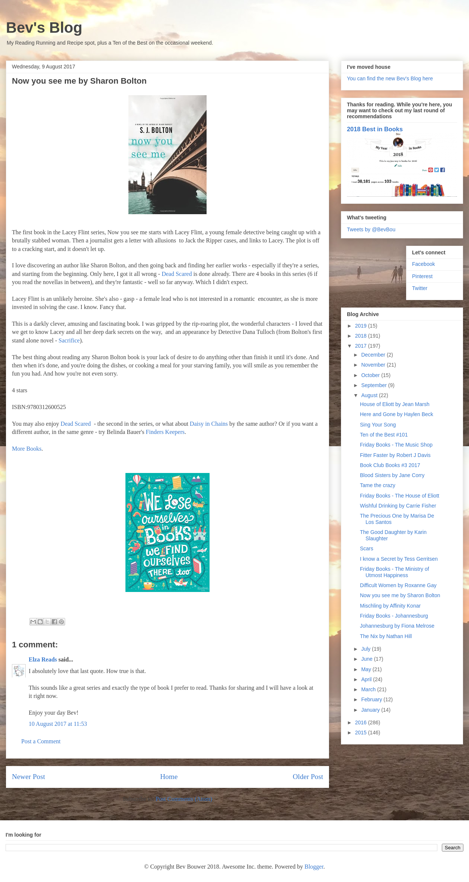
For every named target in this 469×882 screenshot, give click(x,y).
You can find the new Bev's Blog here (390, 78)
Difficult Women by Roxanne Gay (398, 585)
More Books (27, 448)
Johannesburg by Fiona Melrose (397, 626)
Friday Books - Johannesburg (394, 616)
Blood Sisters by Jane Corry (392, 475)
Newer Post (28, 776)
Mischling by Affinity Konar (390, 606)
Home (169, 776)
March (369, 689)
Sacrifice (69, 340)
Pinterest (422, 276)
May (366, 669)
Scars (366, 548)
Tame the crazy (377, 485)
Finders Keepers (165, 432)
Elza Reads (43, 659)
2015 (361, 732)
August (370, 395)
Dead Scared (177, 274)
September (374, 385)
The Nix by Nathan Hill (386, 636)
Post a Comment (41, 741)
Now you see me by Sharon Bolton (400, 595)
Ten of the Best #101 (384, 435)
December (373, 355)
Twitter (419, 288)
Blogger (313, 866)
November (373, 365)
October (371, 375)
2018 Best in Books (375, 129)
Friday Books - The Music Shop (396, 445)
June (367, 659)
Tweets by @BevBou (371, 229)
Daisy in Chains (209, 424)
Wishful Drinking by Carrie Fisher (398, 506)
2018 (361, 336)
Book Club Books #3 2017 (390, 465)
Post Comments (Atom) (184, 799)
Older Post (308, 776)
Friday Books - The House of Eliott (399, 496)
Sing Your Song (378, 425)
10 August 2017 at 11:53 (58, 724)
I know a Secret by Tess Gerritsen (399, 559)
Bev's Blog (44, 27)
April (367, 679)
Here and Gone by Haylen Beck (396, 414)
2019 (361, 326)
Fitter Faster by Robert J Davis (395, 455)
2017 (361, 346)
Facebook (423, 264)
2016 (361, 722)
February (372, 699)
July (366, 649)
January (371, 710)
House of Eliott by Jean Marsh (395, 404)
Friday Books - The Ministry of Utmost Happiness (394, 572)
